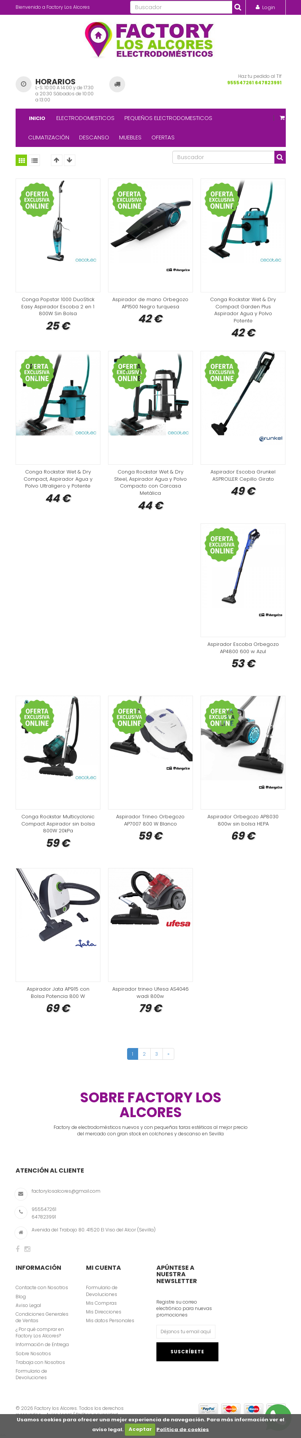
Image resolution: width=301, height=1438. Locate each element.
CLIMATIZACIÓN (48, 137)
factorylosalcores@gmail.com (66, 1191)
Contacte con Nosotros (42, 1287)
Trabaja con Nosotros (40, 1362)
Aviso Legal (28, 1305)
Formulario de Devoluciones (31, 1374)
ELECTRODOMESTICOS (85, 118)
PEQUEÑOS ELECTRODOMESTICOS (168, 118)
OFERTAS (163, 137)
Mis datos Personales (110, 1320)
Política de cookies (182, 1429)
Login (268, 7)
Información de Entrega (42, 1344)
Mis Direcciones (103, 1312)
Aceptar (140, 1429)
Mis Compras (101, 1303)
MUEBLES (130, 137)
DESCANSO (94, 137)
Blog (21, 1296)
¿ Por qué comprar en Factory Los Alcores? (40, 1332)
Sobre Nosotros (33, 1353)
